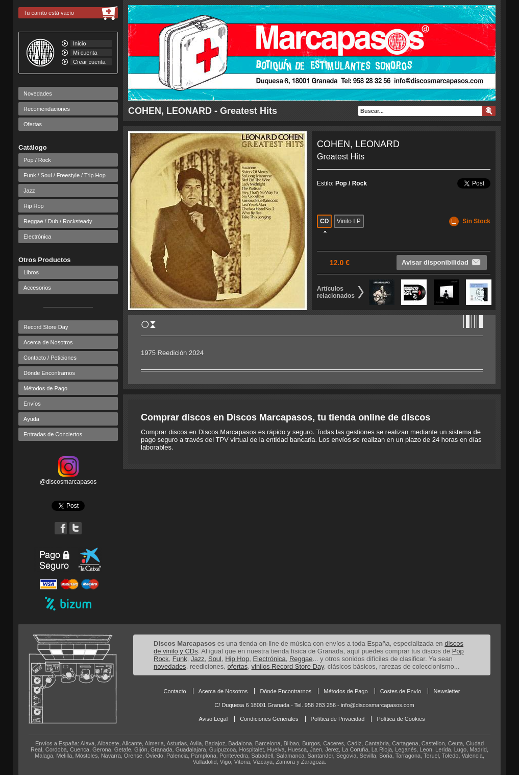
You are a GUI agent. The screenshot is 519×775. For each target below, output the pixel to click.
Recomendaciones (46, 109)
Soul (214, 659)
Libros (31, 272)
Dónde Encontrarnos (49, 373)
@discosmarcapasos (68, 478)
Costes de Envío (401, 691)
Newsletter (446, 691)
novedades (170, 666)
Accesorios (37, 288)
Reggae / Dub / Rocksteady (57, 221)
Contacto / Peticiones (50, 358)
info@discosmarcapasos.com (377, 705)
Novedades (37, 93)
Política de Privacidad (338, 719)
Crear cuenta (89, 62)
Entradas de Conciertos (52, 434)
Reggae (301, 659)
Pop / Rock (37, 160)
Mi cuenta (85, 53)
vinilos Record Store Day (288, 666)
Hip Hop (33, 206)
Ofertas (32, 124)
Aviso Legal (213, 719)
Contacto (175, 691)
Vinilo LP (349, 221)
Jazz (29, 190)
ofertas (238, 666)
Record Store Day (45, 327)
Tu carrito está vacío (48, 13)
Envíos (32, 404)
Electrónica (37, 236)
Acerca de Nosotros (48, 342)
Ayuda (31, 419)
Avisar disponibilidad (442, 262)
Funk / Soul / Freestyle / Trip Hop (64, 175)
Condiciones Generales (269, 719)
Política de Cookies (401, 719)
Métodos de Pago (45, 388)
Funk (179, 659)
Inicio (79, 43)
